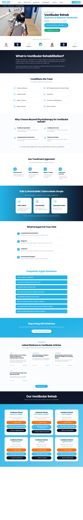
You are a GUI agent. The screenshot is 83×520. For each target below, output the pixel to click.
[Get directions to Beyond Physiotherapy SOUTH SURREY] (67, 426)
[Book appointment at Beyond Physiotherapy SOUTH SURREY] (67, 430)
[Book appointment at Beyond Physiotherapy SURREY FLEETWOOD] (41, 431)
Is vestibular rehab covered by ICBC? (41, 287)
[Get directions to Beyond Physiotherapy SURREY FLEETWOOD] (41, 427)
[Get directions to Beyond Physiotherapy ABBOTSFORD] (67, 454)
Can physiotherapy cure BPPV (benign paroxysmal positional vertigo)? (41, 306)
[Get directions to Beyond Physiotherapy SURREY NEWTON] (16, 426)
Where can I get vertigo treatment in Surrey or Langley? (41, 311)
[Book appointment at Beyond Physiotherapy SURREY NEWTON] (16, 430)
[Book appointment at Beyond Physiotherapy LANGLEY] (41, 458)
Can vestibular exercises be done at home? (41, 297)
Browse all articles (41, 386)
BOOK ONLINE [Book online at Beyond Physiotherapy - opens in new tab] (76, 2)
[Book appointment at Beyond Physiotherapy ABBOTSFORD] (67, 457)
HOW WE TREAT (11, 5)
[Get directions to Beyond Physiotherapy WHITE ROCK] (16, 454)
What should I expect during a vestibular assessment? (41, 292)
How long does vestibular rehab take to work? (41, 282)
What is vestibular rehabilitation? (41, 277)
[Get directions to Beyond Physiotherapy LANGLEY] (41, 454)
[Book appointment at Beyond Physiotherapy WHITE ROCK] (16, 458)
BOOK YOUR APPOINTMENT (41, 331)
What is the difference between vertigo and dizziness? (41, 301)
